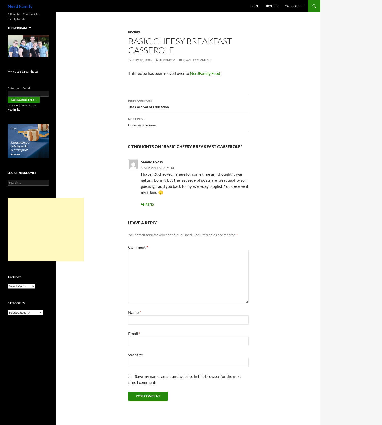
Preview (13, 105)
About (270, 6)
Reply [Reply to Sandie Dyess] (149, 204)
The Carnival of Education (188, 103)
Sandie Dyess (152, 162)
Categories (293, 6)
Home (254, 6)
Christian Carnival (188, 121)
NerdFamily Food (205, 73)
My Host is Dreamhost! (23, 71)
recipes (134, 32)
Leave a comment (197, 60)
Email (134, 333)
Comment (138, 247)
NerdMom (167, 60)
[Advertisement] (46, 229)
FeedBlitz (14, 109)
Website (135, 354)
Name (134, 312)
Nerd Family (20, 6)
